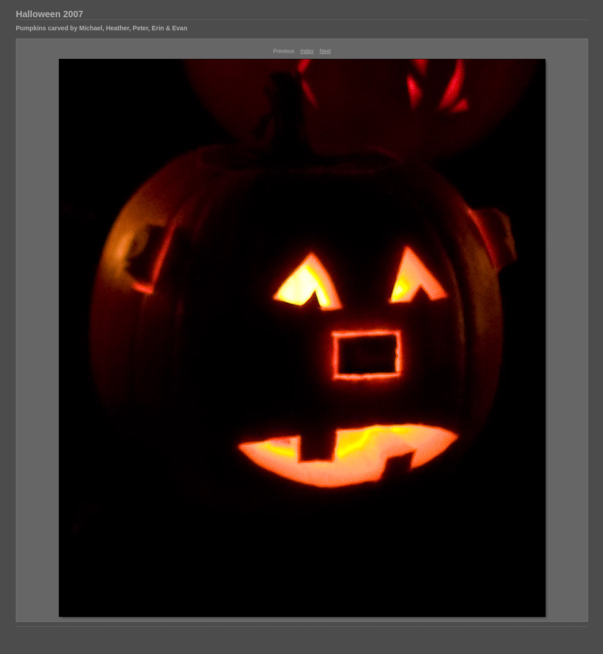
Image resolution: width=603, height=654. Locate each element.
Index (306, 51)
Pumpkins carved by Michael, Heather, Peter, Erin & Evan (101, 28)
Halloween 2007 (49, 14)
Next (325, 51)
